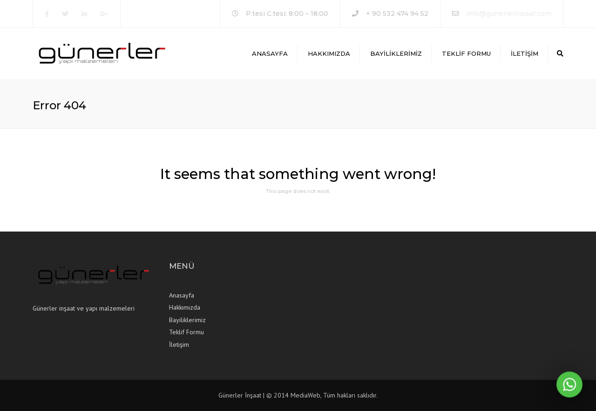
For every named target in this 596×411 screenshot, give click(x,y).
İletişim (524, 53)
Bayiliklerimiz (396, 53)
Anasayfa (270, 53)
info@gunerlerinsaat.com (508, 13)
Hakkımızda (329, 53)
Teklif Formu (466, 53)
